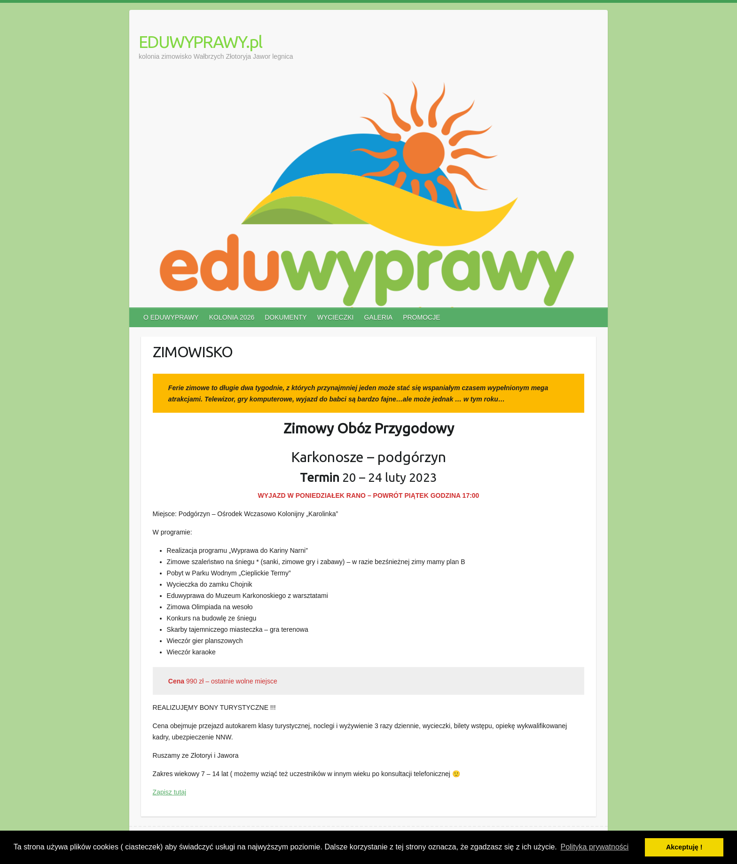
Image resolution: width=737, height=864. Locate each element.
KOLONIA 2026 (232, 317)
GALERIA (378, 317)
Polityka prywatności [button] (594, 847)
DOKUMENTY (285, 317)
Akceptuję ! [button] (684, 847)
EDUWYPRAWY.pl (200, 41)
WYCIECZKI (335, 317)
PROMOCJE (421, 317)
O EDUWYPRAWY (171, 317)
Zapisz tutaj (170, 792)
